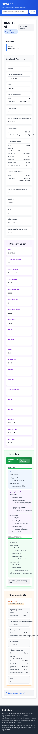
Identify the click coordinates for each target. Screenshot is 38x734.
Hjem (33, 12)
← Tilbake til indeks (24, 27)
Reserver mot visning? (15, 693)
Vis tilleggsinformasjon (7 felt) (18, 582)
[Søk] (26, 12)
